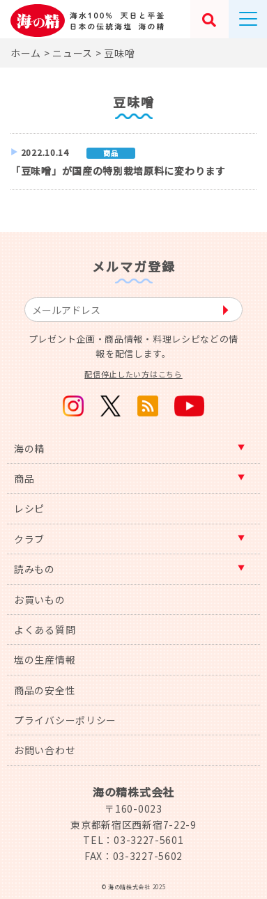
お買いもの (40, 600)
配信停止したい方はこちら (133, 374)
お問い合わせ (44, 750)
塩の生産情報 (44, 659)
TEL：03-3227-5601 (133, 840)
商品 (24, 478)
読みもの (34, 569)
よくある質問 (44, 629)
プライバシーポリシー (65, 720)
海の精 (29, 448)
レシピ (29, 508)
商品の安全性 (44, 690)
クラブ (29, 539)
